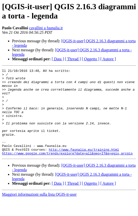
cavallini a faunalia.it (46, 28)
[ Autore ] (108, 59)
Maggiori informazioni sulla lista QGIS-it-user (39, 211)
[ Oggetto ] (90, 59)
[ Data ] (58, 59)
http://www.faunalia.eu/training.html (84, 166)
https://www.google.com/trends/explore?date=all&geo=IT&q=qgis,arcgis (67, 170)
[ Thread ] (73, 59)
